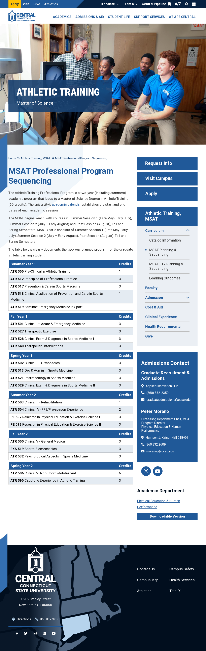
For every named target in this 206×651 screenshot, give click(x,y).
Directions (24, 619)
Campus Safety (181, 569)
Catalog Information (165, 240)
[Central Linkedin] (44, 633)
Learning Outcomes (165, 278)
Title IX (174, 591)
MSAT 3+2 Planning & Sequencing (166, 266)
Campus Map (147, 580)
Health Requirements (162, 326)
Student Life (119, 17)
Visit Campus (159, 178)
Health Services (182, 580)
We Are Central (182, 17)
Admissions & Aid (89, 17)
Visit (26, 4)
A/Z (178, 4)
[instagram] (146, 471)
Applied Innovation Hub (162, 386)
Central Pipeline (154, 4)
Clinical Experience (161, 317)
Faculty (151, 288)
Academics (62, 17)
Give (36, 4)
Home (12, 158)
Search (186, 4)
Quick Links (194, 4)
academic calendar (66, 204)
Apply (14, 4)
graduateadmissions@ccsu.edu (168, 400)
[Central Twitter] (26, 633)
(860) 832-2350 (157, 393)
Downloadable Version (167, 516)
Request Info (158, 163)
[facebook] (158, 471)
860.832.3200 (49, 619)
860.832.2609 (156, 444)
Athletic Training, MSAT (163, 216)
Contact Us (146, 569)
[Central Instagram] (35, 633)
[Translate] (108, 4)
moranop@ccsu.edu (160, 451)
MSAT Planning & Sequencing (162, 252)
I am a (129, 4)
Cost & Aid (154, 307)
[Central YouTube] (54, 633)
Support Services (149, 17)
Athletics (51, 4)
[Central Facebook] (17, 633)
